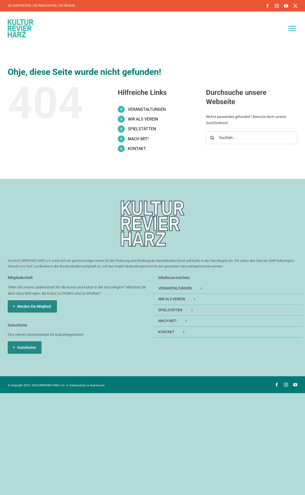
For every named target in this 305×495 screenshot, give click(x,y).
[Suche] (212, 137)
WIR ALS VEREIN (143, 119)
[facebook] (267, 6)
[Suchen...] (251, 137)
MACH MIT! (138, 138)
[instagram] (277, 6)
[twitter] (295, 6)
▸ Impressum (96, 385)
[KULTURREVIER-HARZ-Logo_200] (153, 204)
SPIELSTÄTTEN (142, 128)
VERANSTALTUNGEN (147, 109)
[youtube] (286, 6)
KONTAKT (137, 148)
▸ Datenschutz (76, 385)
